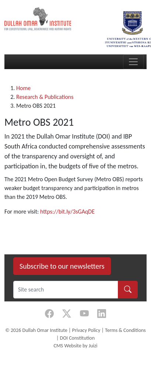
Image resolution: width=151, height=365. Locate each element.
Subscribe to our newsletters (62, 266)
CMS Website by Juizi (75, 346)
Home (23, 88)
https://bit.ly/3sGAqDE (67, 211)
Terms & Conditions (125, 330)
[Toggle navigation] (133, 61)
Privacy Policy (86, 330)
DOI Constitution (77, 338)
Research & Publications (45, 96)
